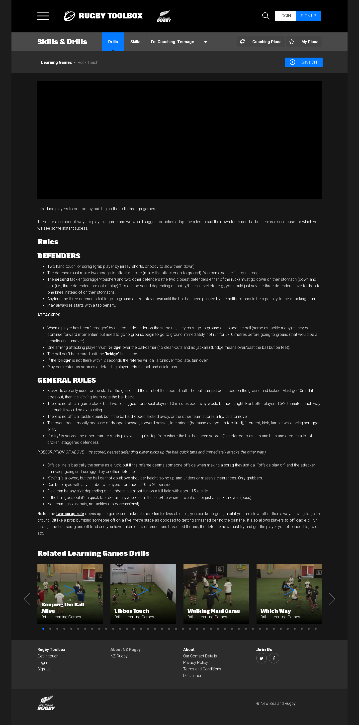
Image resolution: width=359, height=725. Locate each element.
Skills (135, 41)
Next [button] (331, 599)
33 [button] (267, 629)
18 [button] (162, 629)
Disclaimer (192, 675)
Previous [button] (27, 599)
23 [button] (197, 629)
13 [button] (127, 629)
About (188, 649)
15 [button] (141, 629)
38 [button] (302, 629)
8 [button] (92, 629)
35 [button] (281, 629)
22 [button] (190, 629)
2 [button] (50, 629)
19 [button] (169, 629)
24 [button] (204, 629)
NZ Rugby (119, 656)
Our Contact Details (200, 656)
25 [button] (211, 629)
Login (285, 15)
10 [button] (106, 629)
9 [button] (99, 629)
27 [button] (225, 629)
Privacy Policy (195, 662)
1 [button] (43, 629)
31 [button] (253, 629)
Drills (113, 41)
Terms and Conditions (202, 669)
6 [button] (78, 629)
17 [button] (155, 629)
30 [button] (246, 629)
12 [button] (120, 629)
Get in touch (47, 656)
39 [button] (309, 629)
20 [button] (176, 629)
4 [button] (64, 629)
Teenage (179, 42)
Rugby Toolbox (51, 649)
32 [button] (260, 629)
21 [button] (183, 629)
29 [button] (239, 629)
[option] (179, 140)
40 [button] (316, 629)
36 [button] (288, 629)
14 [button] (134, 629)
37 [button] (295, 629)
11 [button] (113, 629)
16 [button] (148, 629)
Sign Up (44, 669)
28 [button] (232, 629)
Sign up (308, 15)
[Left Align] (261, 42)
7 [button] (85, 629)
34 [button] (274, 629)
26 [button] (218, 629)
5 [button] (71, 629)
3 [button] (57, 629)
